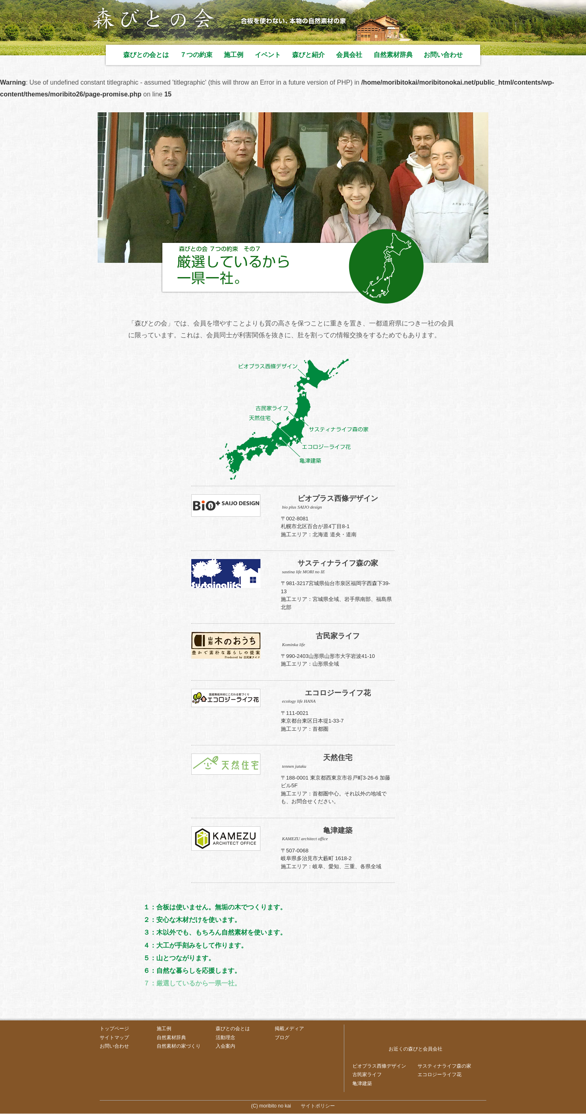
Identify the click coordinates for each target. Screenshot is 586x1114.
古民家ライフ (367, 1075)
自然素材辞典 (393, 54)
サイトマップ (114, 1037)
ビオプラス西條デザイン (379, 1066)
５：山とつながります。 (179, 958)
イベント (268, 54)
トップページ (114, 1028)
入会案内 (225, 1046)
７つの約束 (196, 54)
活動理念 (225, 1037)
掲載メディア (289, 1028)
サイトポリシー (318, 1106)
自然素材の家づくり (179, 1046)
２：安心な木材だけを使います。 (192, 919)
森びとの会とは (146, 54)
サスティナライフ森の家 (444, 1066)
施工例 (233, 54)
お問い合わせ (443, 54)
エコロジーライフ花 (439, 1075)
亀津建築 (362, 1083)
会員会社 (349, 54)
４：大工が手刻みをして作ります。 (196, 945)
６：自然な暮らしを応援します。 (192, 970)
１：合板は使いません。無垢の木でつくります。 (215, 907)
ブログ (282, 1037)
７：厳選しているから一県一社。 (192, 983)
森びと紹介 (308, 54)
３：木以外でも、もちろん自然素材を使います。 (215, 932)
